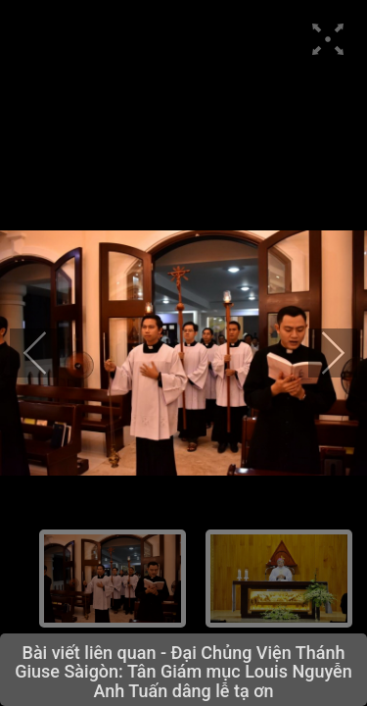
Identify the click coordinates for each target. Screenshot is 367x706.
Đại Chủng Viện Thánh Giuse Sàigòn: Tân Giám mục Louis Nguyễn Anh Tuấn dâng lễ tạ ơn (183, 672)
